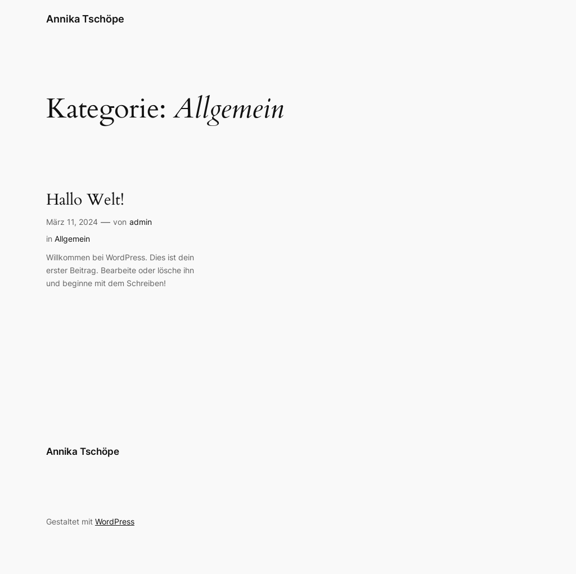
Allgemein (72, 238)
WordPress (114, 521)
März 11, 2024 (72, 222)
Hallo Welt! (85, 200)
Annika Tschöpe (85, 19)
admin (140, 222)
